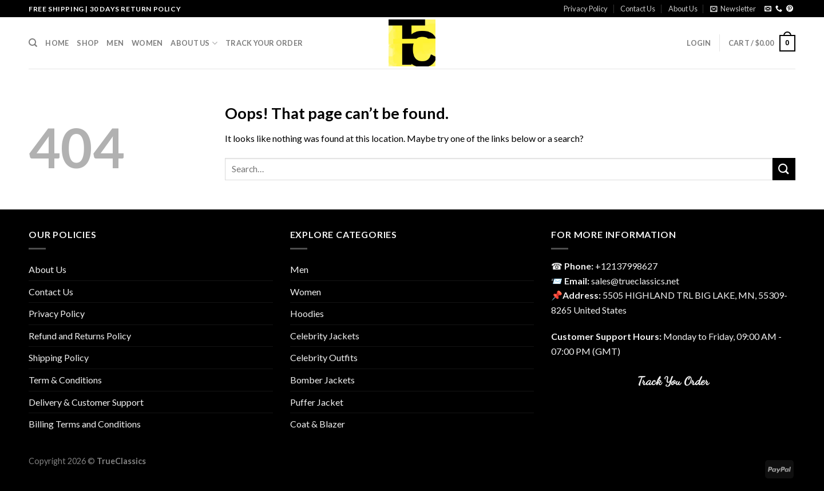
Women (147, 42)
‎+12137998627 (626, 265)
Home (57, 42)
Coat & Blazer (317, 423)
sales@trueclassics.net (635, 280)
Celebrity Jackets (324, 335)
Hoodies (307, 313)
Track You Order (673, 381)
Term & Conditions (65, 379)
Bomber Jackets (322, 379)
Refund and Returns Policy (80, 335)
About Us (683, 8)
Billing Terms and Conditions (85, 423)
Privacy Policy (586, 8)
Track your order (264, 42)
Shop (87, 42)
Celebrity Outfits (324, 357)
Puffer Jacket (316, 402)
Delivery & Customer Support (86, 402)
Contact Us (637, 8)
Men (115, 42)
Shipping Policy (59, 357)
